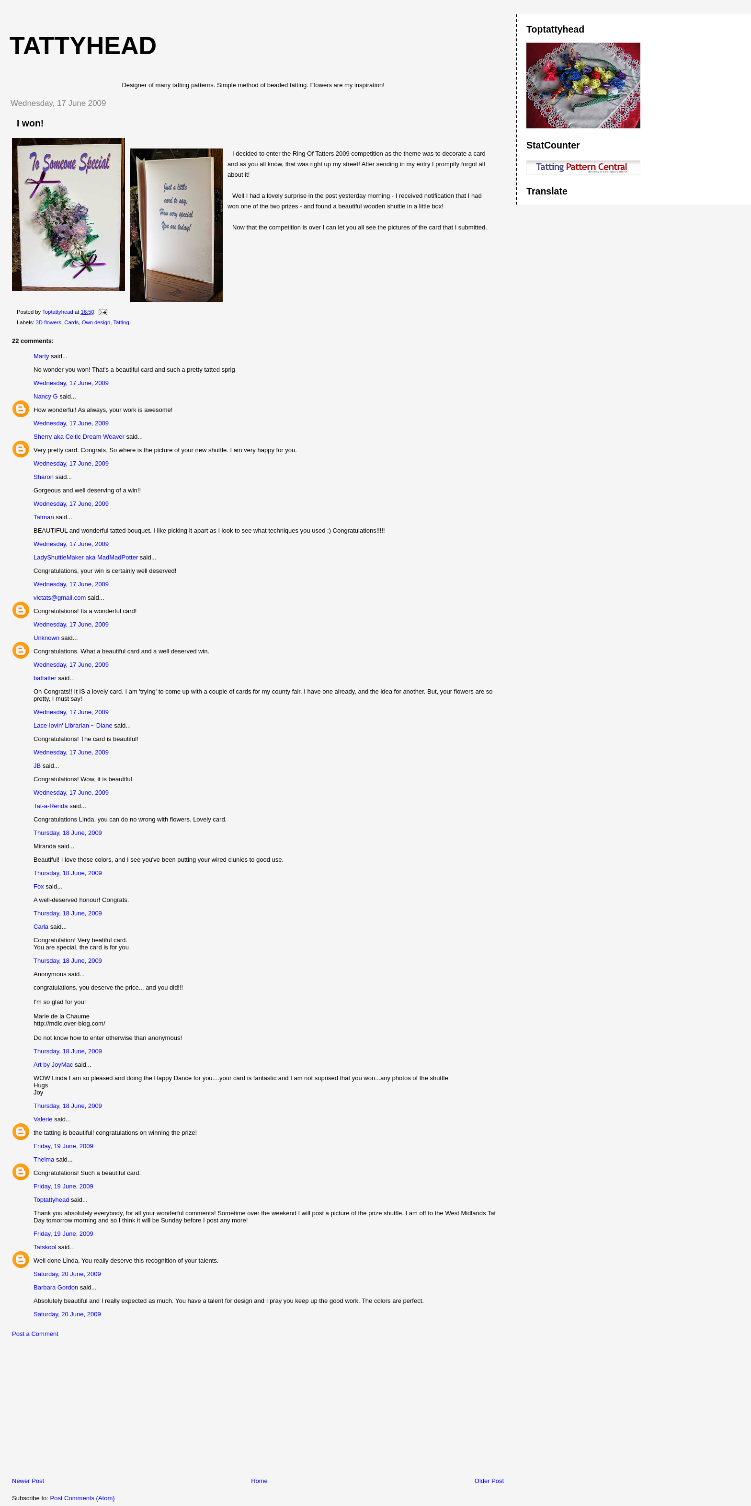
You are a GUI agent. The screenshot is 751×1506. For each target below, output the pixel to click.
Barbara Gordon (56, 1287)
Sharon (44, 476)
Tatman (44, 517)
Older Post (489, 1480)
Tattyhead (83, 45)
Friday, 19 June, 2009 (63, 1146)
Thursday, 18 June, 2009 (68, 832)
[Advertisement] (74, 1410)
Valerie (43, 1119)
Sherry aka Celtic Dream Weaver (79, 436)
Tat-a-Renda (51, 806)
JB (37, 765)
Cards (71, 322)
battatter (45, 678)
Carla (41, 926)
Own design (96, 322)
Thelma (44, 1159)
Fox (39, 886)
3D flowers (48, 322)
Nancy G (46, 396)
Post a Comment (35, 1333)
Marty (41, 356)
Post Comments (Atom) (82, 1498)
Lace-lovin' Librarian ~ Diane (73, 725)
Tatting (121, 322)
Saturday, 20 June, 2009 (67, 1274)
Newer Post (28, 1480)
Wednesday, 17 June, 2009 (71, 383)
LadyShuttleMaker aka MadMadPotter (86, 557)
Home (259, 1480)
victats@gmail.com (60, 597)
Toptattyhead (51, 1199)
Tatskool (45, 1247)
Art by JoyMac (53, 1064)
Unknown (46, 637)
